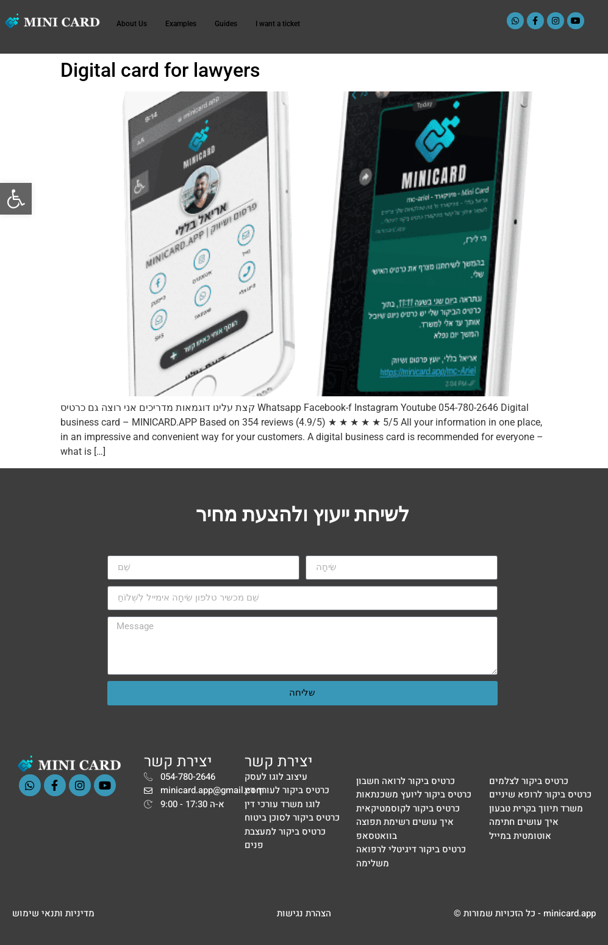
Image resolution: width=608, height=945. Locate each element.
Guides (226, 24)
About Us (131, 24)
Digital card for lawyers (160, 70)
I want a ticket (278, 24)
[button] (16, 199)
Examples (180, 24)
